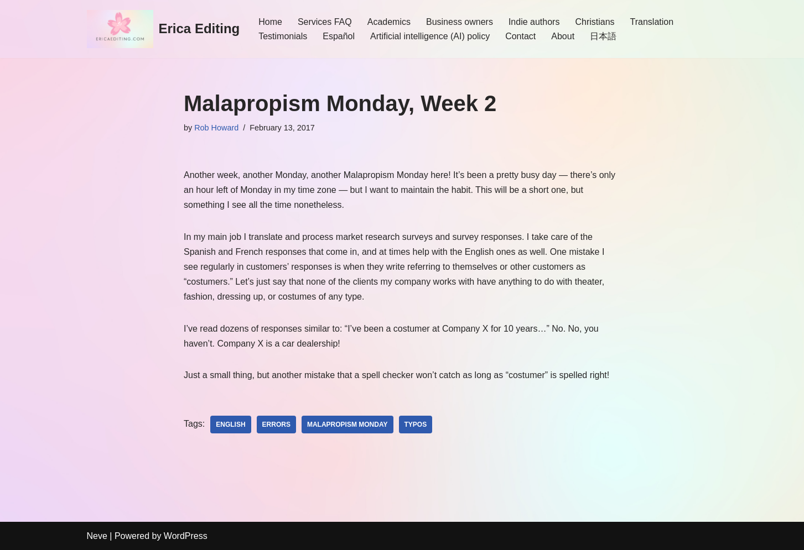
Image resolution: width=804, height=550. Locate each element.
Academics (389, 22)
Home (270, 22)
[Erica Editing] (163, 29)
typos (415, 424)
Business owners (459, 22)
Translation (652, 22)
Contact (520, 36)
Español (339, 36)
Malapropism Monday (347, 424)
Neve (97, 536)
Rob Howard (216, 127)
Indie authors (534, 22)
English (230, 424)
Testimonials (282, 36)
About (562, 36)
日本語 (603, 36)
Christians (594, 22)
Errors (276, 424)
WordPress (186, 536)
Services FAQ (325, 22)
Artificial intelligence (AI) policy (430, 36)
